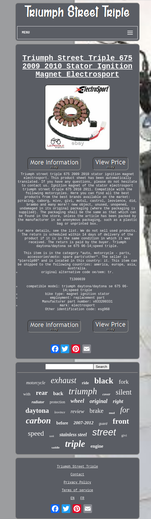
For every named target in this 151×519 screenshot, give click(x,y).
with (26, 394)
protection (57, 402)
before (62, 423)
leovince (59, 412)
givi (124, 435)
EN (72, 498)
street (104, 432)
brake (96, 410)
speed (36, 433)
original (99, 401)
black (103, 380)
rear (42, 392)
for (124, 409)
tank (51, 436)
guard (103, 424)
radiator (38, 402)
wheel (77, 401)
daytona (37, 410)
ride (85, 383)
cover (106, 394)
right (118, 401)
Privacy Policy (77, 482)
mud (112, 412)
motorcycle (35, 382)
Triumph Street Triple (77, 467)
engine (96, 446)
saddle (56, 447)
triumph (83, 391)
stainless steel (73, 434)
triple (75, 444)
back (58, 393)
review (77, 411)
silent (124, 392)
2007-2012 (84, 422)
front (121, 421)
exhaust (64, 380)
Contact (77, 475)
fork (124, 381)
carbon (38, 420)
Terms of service (77, 490)
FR (82, 498)
